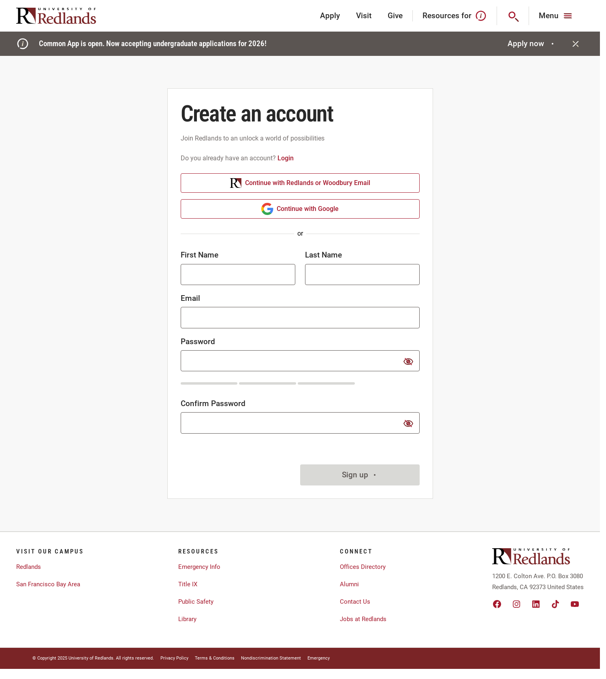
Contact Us (355, 601)
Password (198, 341)
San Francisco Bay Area (48, 584)
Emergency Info (199, 566)
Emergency (318, 658)
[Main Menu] (556, 15)
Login (285, 158)
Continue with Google (300, 209)
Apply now (532, 43)
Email (190, 298)
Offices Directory (363, 566)
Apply (330, 15)
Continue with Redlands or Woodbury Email (300, 183)
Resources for (454, 16)
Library (187, 619)
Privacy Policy (174, 658)
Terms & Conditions (215, 658)
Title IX (187, 584)
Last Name (323, 255)
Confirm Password (213, 403)
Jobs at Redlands (363, 619)
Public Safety (195, 601)
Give (395, 15)
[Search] (513, 15)
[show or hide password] (408, 361)
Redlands (28, 566)
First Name (199, 255)
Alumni (349, 584)
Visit (363, 15)
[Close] (576, 44)
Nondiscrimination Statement (271, 658)
